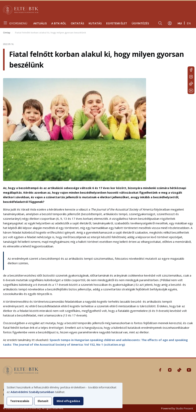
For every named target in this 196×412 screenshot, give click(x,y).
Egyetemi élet (116, 23)
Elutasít (43, 401)
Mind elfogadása (68, 401)
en (189, 23)
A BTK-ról (58, 23)
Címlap (6, 32)
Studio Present (184, 408)
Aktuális (40, 23)
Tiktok (191, 83)
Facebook (191, 69)
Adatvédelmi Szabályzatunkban (32, 392)
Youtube (191, 90)
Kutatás (95, 23)
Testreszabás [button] (19, 401)
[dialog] (63, 395)
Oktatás (77, 23)
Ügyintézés (140, 23)
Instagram (191, 76)
